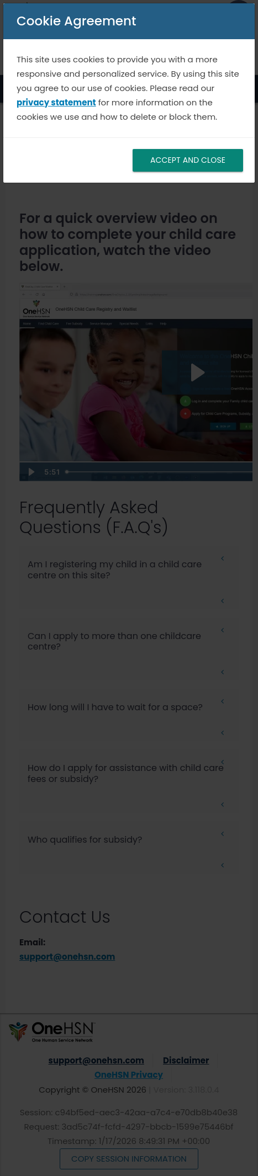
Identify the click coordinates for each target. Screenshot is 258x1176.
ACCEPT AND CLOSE (187, 160)
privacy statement (56, 102)
